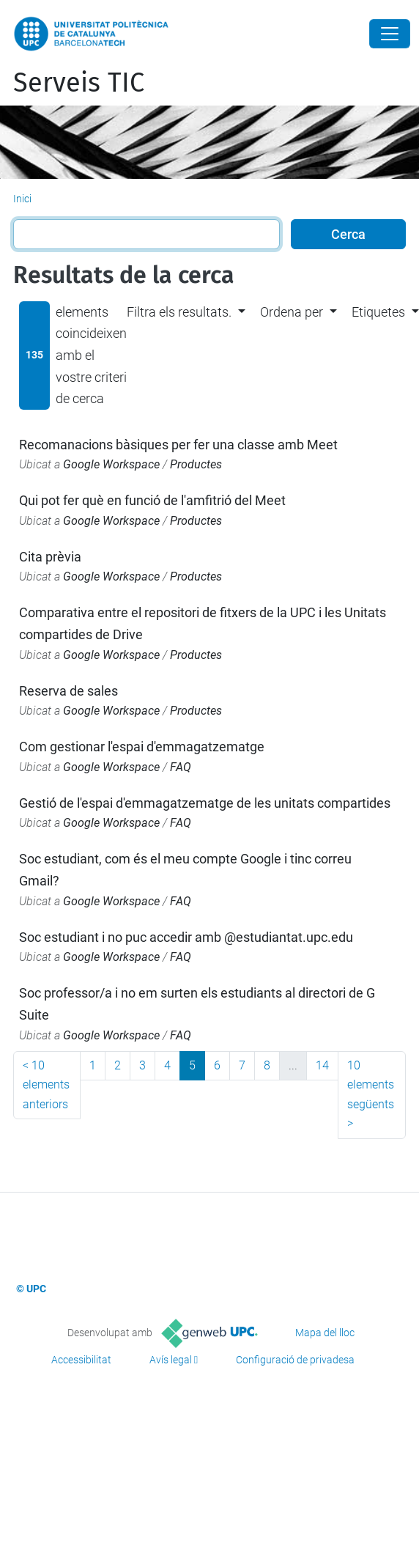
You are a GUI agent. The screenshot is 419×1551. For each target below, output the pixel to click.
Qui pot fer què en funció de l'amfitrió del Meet (152, 500)
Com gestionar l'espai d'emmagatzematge (141, 746)
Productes (196, 464)
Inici (22, 199)
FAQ (180, 767)
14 (322, 1065)
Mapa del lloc (325, 1332)
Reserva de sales (68, 691)
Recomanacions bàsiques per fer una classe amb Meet (178, 444)
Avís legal (170, 1360)
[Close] (389, 33)
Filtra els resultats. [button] (179, 312)
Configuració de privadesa (295, 1360)
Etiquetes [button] (378, 312)
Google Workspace (111, 464)
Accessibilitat (81, 1360)
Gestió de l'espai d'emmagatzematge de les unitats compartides (204, 803)
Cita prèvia (50, 556)
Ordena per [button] (291, 312)
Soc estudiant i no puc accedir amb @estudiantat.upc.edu (186, 937)
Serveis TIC (78, 83)
